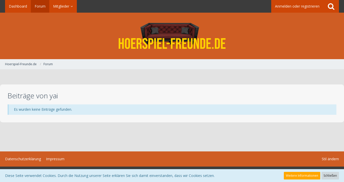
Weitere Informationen (302, 175)
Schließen (330, 175)
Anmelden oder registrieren (297, 6)
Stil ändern (330, 158)
